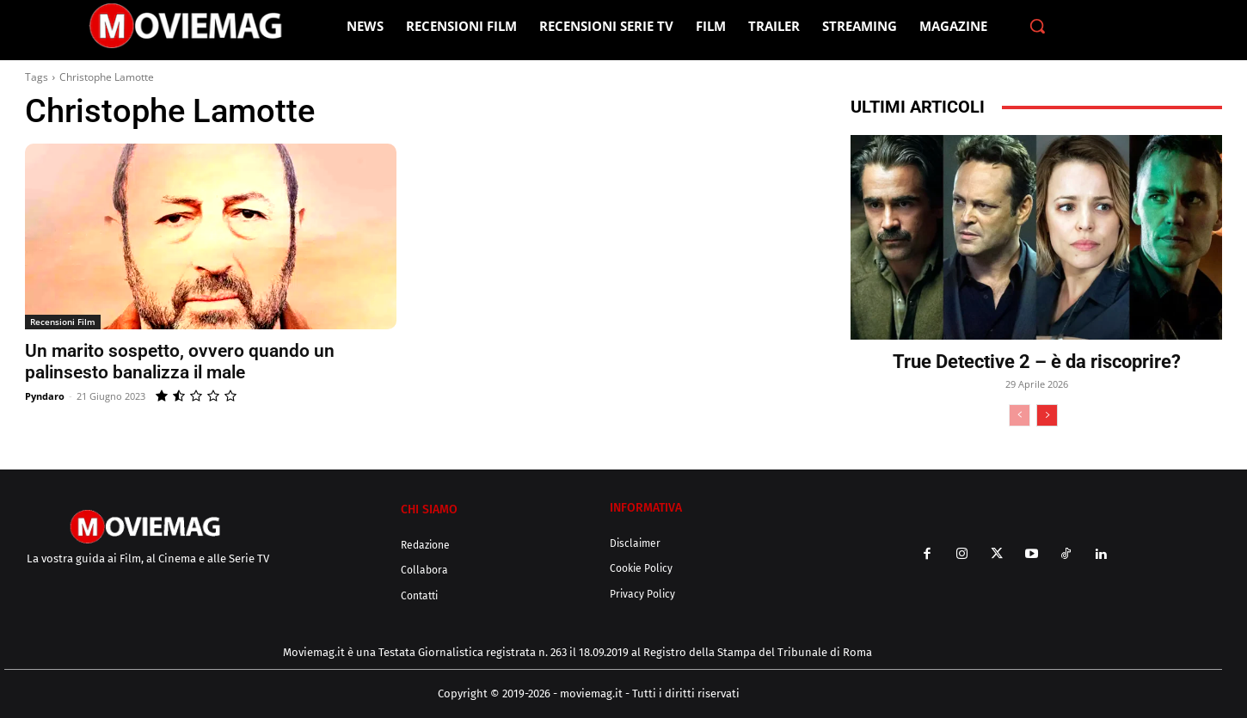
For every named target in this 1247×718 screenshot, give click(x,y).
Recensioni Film (62, 322)
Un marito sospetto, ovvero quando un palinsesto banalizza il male (180, 362)
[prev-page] (1019, 415)
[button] (1037, 26)
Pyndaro (44, 396)
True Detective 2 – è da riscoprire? (1037, 361)
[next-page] (1047, 415)
